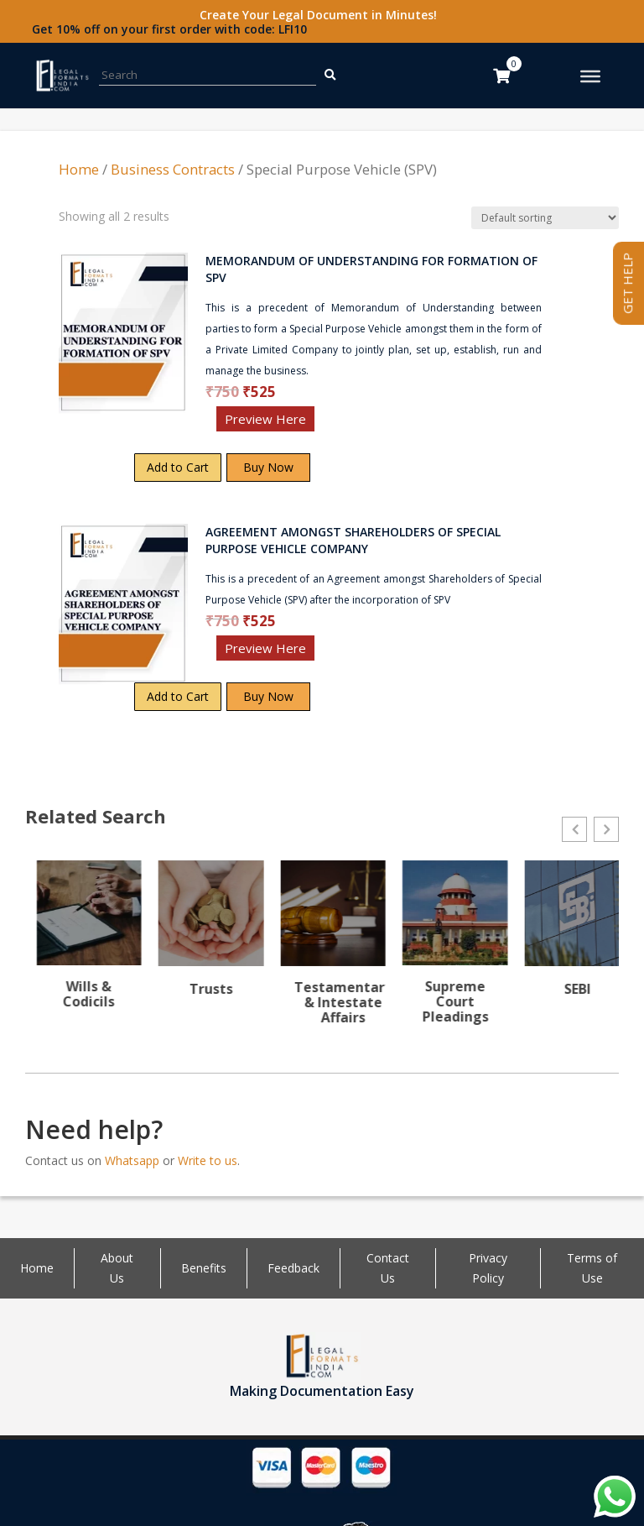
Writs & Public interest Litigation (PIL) (78, 1016)
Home (79, 169)
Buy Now (268, 467)
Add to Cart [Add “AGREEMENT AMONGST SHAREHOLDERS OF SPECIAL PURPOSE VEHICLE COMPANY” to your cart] (178, 696)
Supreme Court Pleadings (566, 1001)
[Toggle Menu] (590, 76)
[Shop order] (545, 217)
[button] (574, 829)
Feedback (293, 1293)
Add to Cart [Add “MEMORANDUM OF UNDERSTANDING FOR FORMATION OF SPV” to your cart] (178, 467)
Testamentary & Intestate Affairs (454, 1002)
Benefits (203, 1293)
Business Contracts (173, 169)
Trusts (322, 988)
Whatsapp (132, 1186)
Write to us (207, 1186)
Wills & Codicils (200, 994)
